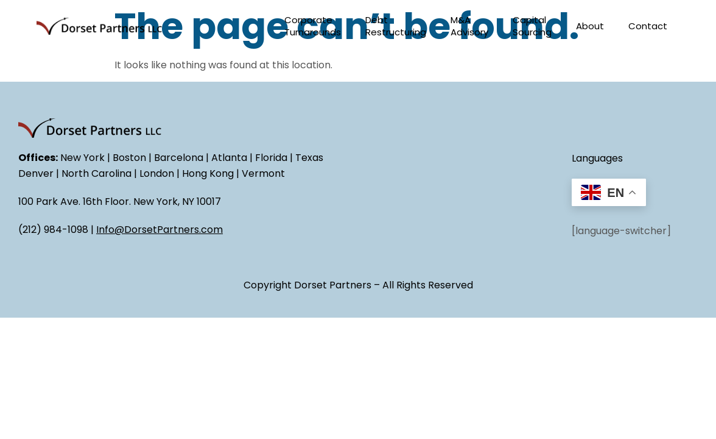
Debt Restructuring (395, 25)
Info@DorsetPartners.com (159, 230)
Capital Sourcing (532, 25)
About (590, 26)
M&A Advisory (469, 25)
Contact (647, 26)
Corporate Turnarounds (312, 25)
